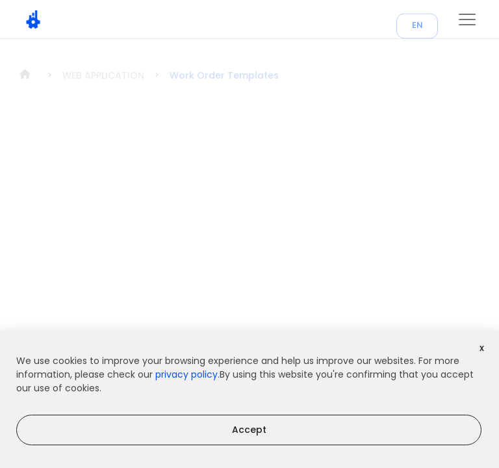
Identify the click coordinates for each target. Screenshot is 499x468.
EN (417, 30)
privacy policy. (187, 374)
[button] (467, 19)
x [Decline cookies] (482, 347)
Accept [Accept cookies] (249, 429)
